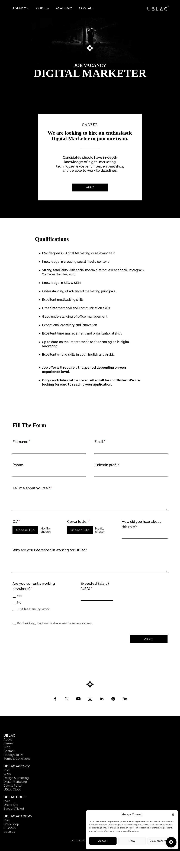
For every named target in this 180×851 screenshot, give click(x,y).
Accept (103, 841)
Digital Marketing (15, 781)
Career (8, 743)
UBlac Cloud (12, 789)
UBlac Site (11, 804)
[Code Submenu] (49, 9)
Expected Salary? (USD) (95, 586)
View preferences (161, 841)
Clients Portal (13, 785)
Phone (17, 465)
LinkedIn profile (107, 465)
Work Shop (11, 824)
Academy (64, 8)
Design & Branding (16, 778)
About (8, 739)
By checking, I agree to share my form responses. (54, 623)
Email (99, 441)
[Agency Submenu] (29, 9)
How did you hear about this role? (141, 524)
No (19, 602)
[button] (173, 814)
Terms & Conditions (17, 758)
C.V (16, 521)
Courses (9, 831)
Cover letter (78, 521)
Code (41, 8)
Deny (132, 841)
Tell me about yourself (32, 488)
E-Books (10, 828)
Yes (19, 596)
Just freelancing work (33, 609)
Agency (19, 8)
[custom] (55, 699)
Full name (21, 441)
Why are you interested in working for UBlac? (49, 550)
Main (7, 770)
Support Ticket (14, 808)
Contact (86, 8)
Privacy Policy (13, 755)
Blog (7, 747)
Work (7, 774)
